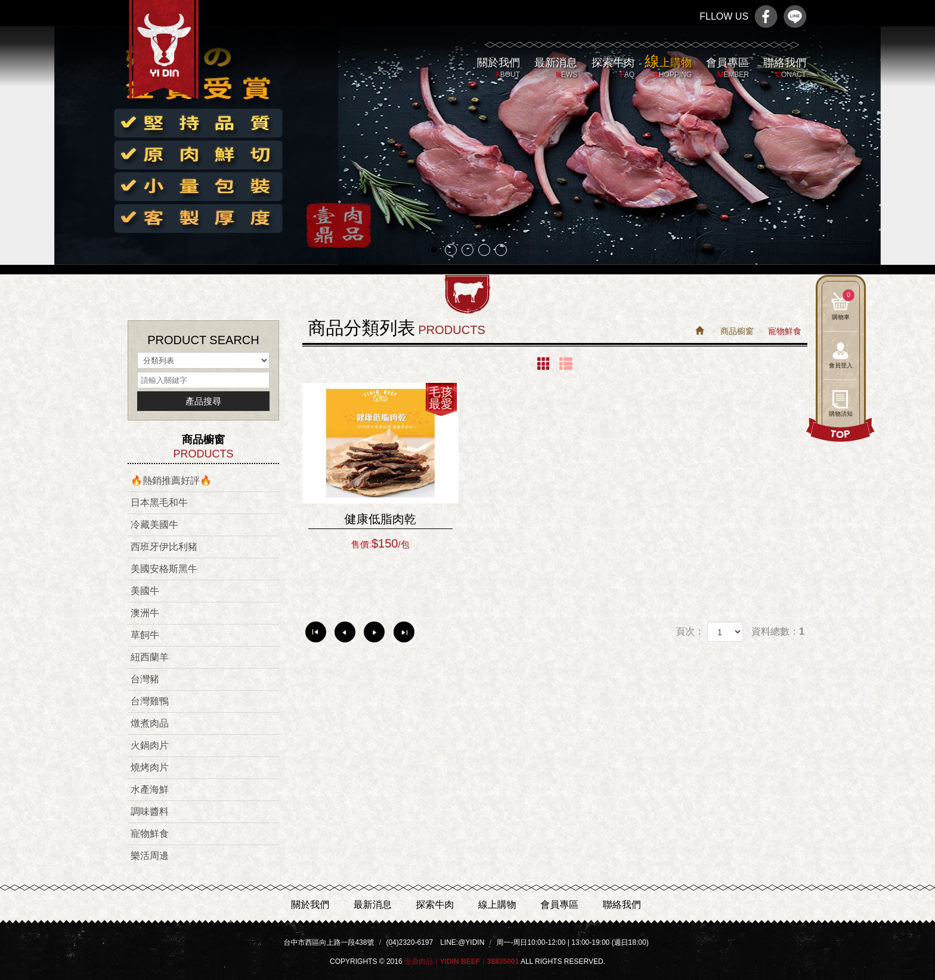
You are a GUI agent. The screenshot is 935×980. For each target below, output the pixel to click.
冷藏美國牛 (154, 525)
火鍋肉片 (150, 745)
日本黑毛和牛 (159, 502)
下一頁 (374, 632)
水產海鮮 (150, 789)
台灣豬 (145, 679)
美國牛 (145, 591)
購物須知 (841, 413)
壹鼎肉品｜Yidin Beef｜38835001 (164, 56)
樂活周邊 (150, 856)
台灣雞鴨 (150, 701)
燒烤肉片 (150, 767)
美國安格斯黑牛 (164, 569)
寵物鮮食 (150, 833)
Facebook (766, 17)
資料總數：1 (777, 631)
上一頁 (345, 632)
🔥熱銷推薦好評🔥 (171, 480)
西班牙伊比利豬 (164, 547)
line (795, 17)
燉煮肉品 (150, 723)
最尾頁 (404, 632)
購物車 (843, 304)
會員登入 (841, 365)
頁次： (690, 631)
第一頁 (315, 632)
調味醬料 (150, 811)
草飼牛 (145, 635)
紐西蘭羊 (150, 657)
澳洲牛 (145, 613)
